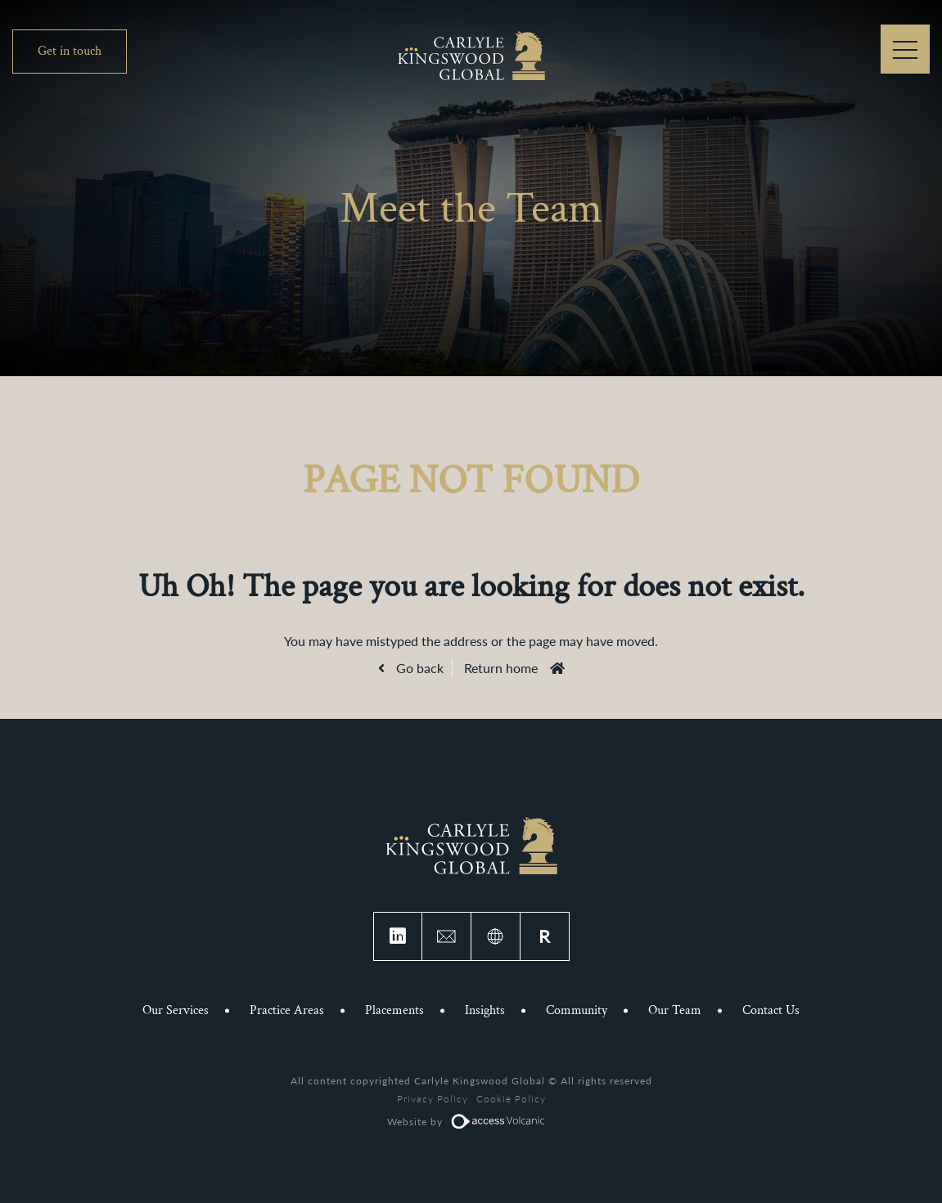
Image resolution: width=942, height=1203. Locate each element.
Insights (485, 1010)
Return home (501, 668)
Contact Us (771, 1010)
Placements (394, 1010)
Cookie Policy (511, 1099)
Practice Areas (287, 1010)
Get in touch (69, 51)
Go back (418, 668)
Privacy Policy (432, 1099)
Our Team (674, 1010)
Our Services (175, 1010)
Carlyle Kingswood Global (471, 55)
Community (576, 1010)
